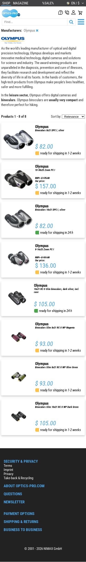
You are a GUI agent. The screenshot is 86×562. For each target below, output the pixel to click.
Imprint (8, 470)
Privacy (8, 474)
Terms (8, 466)
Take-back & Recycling (18, 478)
